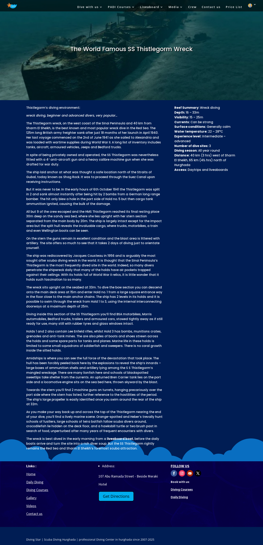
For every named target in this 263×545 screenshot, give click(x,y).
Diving (179, 497)
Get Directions (116, 496)
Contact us (211, 7)
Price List (234, 7)
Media (174, 7)
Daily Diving (34, 482)
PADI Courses (119, 7)
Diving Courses (37, 490)
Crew (192, 7)
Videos (31, 506)
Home (30, 474)
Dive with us (88, 7)
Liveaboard (149, 7)
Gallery (31, 498)
